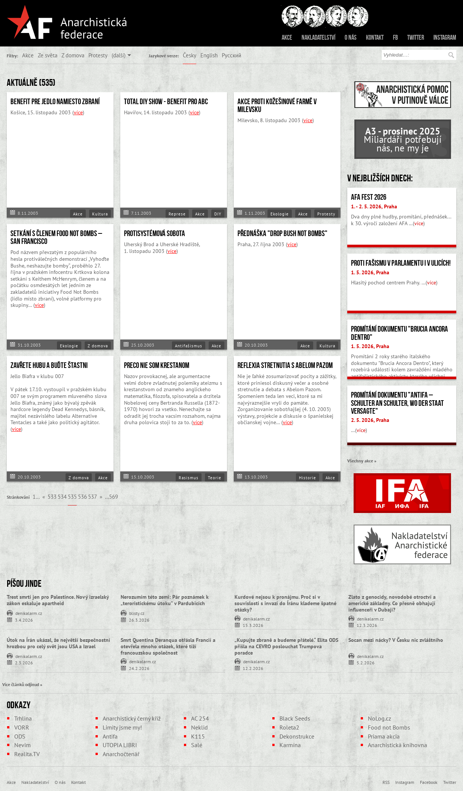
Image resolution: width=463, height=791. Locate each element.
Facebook (429, 782)
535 (72, 496)
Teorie (214, 477)
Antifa (110, 736)
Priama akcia (384, 736)
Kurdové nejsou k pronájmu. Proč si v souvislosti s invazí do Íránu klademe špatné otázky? (285, 603)
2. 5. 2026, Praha (370, 420)
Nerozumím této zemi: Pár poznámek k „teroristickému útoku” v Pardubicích (165, 600)
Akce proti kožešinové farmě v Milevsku (277, 105)
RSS (386, 782)
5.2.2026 (366, 662)
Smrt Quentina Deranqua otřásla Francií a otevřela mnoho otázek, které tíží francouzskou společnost (168, 646)
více (78, 112)
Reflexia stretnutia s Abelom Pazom (285, 365)
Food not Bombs (389, 727)
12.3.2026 (367, 624)
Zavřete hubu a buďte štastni (49, 365)
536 (82, 496)
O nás (351, 37)
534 (62, 496)
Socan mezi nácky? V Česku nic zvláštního (395, 640)
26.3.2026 (139, 619)
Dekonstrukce (296, 736)
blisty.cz (136, 612)
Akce (287, 37)
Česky (189, 55)
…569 (111, 496)
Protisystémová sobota (154, 233)
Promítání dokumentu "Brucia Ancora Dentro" (399, 332)
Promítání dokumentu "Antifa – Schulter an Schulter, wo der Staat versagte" (397, 402)
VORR (21, 727)
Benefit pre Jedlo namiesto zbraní (55, 101)
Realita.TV (27, 754)
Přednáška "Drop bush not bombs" (282, 233)
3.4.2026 (24, 619)
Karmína (290, 745)
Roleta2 (289, 727)
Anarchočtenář (121, 754)
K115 (198, 736)
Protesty (98, 55)
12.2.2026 (253, 667)
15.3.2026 (253, 624)
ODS (19, 736)
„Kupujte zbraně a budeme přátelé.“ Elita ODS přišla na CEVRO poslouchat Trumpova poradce (286, 646)
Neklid (199, 727)
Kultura (100, 214)
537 (92, 496)
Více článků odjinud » (22, 684)
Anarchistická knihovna (397, 745)
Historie (307, 477)
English (209, 55)
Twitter (415, 37)
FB (395, 37)
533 (52, 496)
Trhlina (23, 718)
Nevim (22, 745)
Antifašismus (188, 345)
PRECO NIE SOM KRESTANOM (156, 365)
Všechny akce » (361, 461)
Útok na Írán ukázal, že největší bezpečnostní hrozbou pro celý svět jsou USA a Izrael (58, 643)
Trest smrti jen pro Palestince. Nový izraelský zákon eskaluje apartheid (58, 600)
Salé (196, 745)
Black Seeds (294, 718)
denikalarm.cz (28, 612)
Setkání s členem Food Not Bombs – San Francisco (56, 237)
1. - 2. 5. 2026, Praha (374, 206)
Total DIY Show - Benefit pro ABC (166, 101)
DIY (217, 214)
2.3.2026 (24, 662)
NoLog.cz (379, 718)
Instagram (444, 37)
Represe (177, 214)
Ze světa (47, 55)
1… (36, 496)
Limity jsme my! (122, 727)
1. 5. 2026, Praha (370, 272)
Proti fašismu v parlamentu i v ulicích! (401, 263)
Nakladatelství (318, 37)
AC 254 (200, 718)
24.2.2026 (139, 667)
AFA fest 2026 (368, 197)
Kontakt (375, 37)
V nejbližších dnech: (380, 178)
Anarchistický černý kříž (132, 718)
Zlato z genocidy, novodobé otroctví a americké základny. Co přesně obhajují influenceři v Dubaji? (392, 603)
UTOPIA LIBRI (120, 745)
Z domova (72, 55)
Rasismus (189, 477)
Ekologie (279, 214)
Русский (231, 55)
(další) (118, 55)
